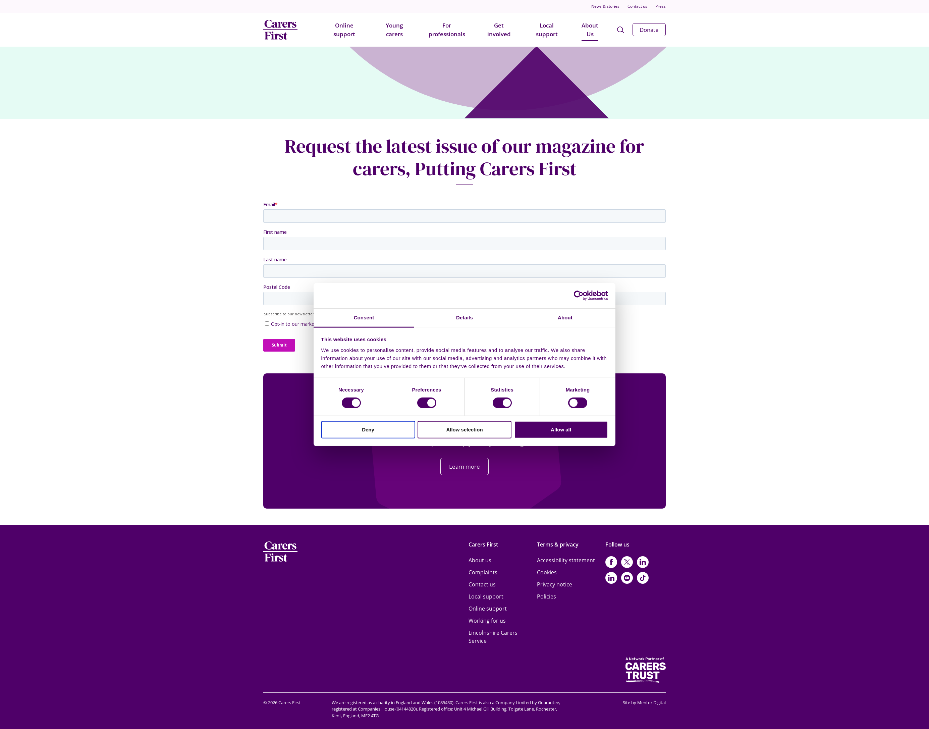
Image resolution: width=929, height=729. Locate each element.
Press (660, 6)
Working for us (487, 620)
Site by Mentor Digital (644, 702)
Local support (547, 29)
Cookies (547, 572)
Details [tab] (464, 317)
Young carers (394, 29)
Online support (344, 29)
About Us (590, 29)
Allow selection (464, 429)
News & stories (605, 6)
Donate (649, 30)
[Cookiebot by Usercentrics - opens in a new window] (578, 296)
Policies (546, 596)
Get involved (499, 29)
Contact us (637, 6)
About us (480, 560)
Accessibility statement (566, 560)
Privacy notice (554, 584)
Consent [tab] (364, 317)
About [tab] (565, 317)
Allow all (561, 429)
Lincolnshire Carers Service (493, 636)
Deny (368, 429)
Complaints (483, 572)
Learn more (464, 466)
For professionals (447, 29)
